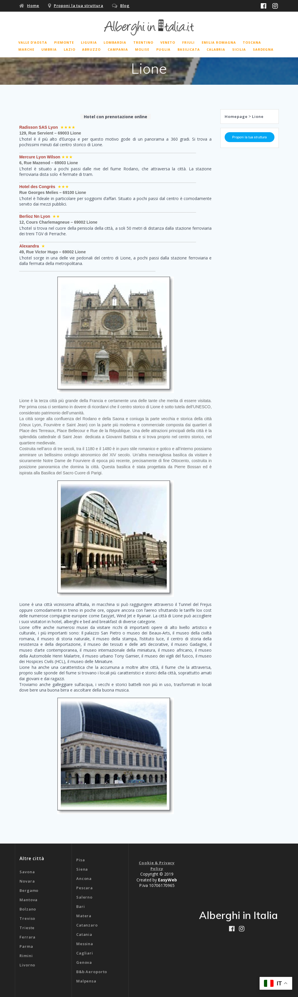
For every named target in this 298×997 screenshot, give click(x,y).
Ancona (84, 878)
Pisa (80, 859)
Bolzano (27, 909)
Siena (82, 869)
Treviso (27, 918)
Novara (27, 881)
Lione (257, 116)
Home (33, 5)
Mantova (28, 899)
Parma (26, 946)
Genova (84, 962)
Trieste (27, 927)
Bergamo (28, 890)
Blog (125, 5)
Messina (84, 943)
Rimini (26, 955)
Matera (83, 915)
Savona (27, 871)
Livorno (27, 965)
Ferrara (27, 937)
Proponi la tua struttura (78, 5)
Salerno (84, 897)
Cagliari (84, 953)
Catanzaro (87, 925)
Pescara (84, 887)
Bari (80, 906)
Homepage (236, 116)
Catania (84, 934)
